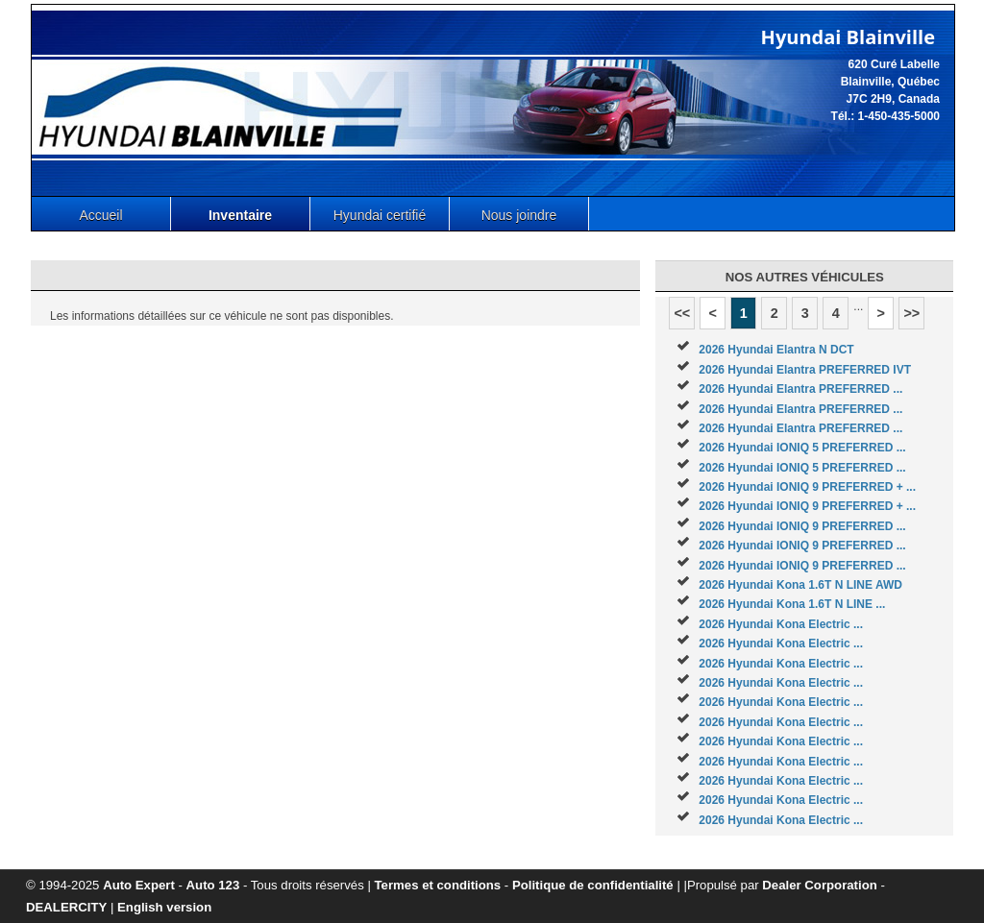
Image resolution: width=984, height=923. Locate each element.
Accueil (100, 215)
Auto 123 (213, 885)
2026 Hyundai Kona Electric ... (781, 624)
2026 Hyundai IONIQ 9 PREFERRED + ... (807, 487)
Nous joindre (519, 215)
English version (164, 907)
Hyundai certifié (380, 215)
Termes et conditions (438, 885)
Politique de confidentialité (593, 885)
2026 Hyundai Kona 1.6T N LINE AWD (800, 585)
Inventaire (240, 215)
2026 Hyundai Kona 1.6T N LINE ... (792, 604)
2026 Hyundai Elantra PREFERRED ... (800, 389)
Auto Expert (139, 885)
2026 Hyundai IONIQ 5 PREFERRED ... (802, 447)
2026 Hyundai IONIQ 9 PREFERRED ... (802, 526)
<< (682, 313)
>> (911, 313)
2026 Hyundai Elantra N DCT (776, 349)
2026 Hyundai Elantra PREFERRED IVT (805, 369)
